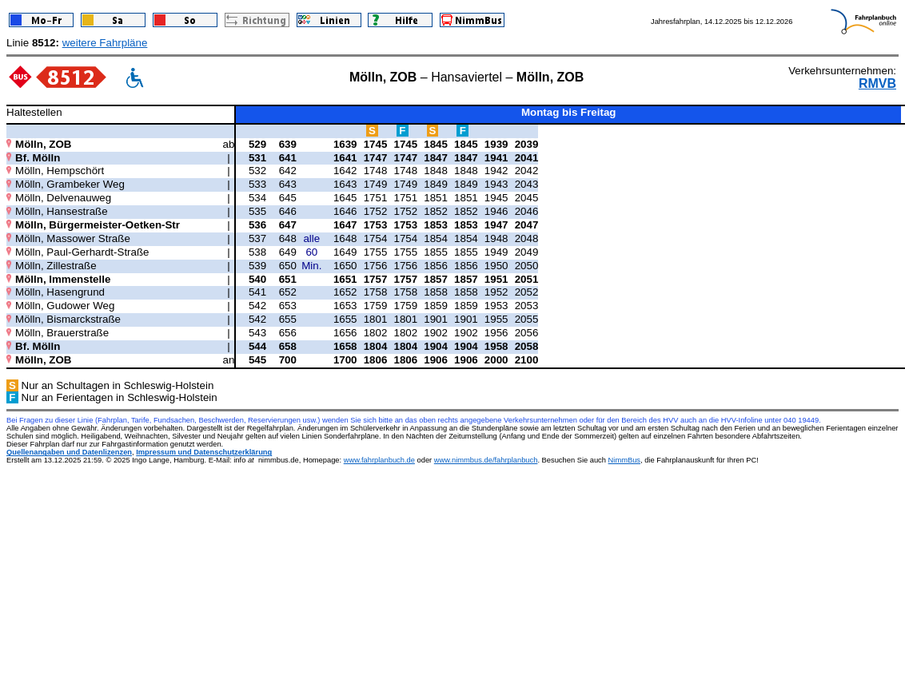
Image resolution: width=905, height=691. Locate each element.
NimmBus (624, 460)
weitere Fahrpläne (105, 43)
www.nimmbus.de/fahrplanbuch (486, 460)
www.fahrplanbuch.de (379, 460)
